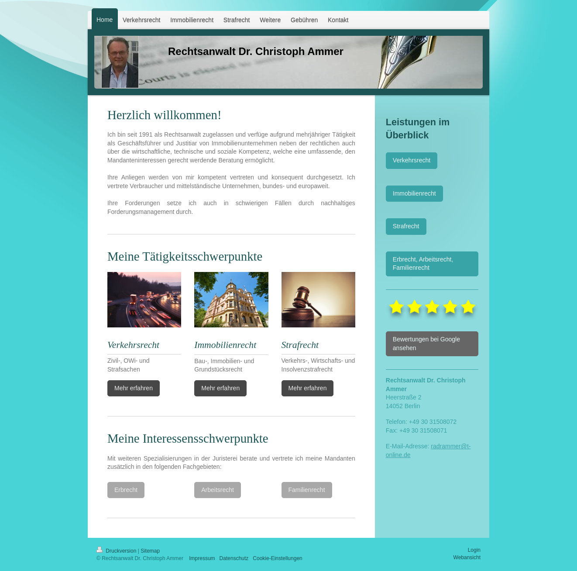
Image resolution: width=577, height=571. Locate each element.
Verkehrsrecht (411, 160)
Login (474, 550)
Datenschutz (234, 558)
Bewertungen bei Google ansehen (426, 343)
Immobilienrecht (414, 193)
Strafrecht (406, 226)
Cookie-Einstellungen (277, 558)
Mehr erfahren (133, 388)
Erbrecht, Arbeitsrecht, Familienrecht (423, 264)
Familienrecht (306, 489)
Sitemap (150, 551)
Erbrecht (125, 489)
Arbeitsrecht (217, 489)
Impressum (202, 558)
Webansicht (467, 557)
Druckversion (117, 551)
